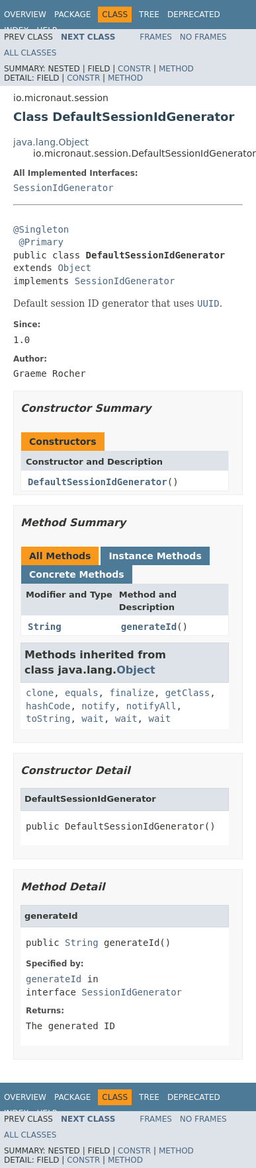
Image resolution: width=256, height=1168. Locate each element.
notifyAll (151, 706)
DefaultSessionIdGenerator (97, 482)
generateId (149, 626)
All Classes (30, 53)
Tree (149, 14)
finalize (131, 692)
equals (82, 692)
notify (98, 706)
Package (72, 14)
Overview (25, 14)
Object (74, 267)
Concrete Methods (76, 574)
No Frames (203, 37)
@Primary (41, 242)
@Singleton (41, 229)
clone (40, 692)
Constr (134, 68)
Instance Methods (154, 556)
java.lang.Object (51, 142)
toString (48, 718)
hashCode (48, 706)
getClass (187, 692)
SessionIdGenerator (63, 187)
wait (92, 718)
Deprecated (193, 14)
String (45, 626)
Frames (156, 37)
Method (176, 68)
